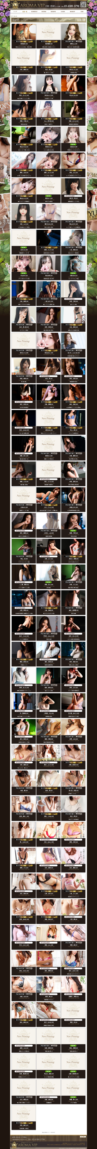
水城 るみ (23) (24, 996)
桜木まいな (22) (73, 69)
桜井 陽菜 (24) (24, 533)
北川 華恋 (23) (24, 1099)
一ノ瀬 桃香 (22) (24, 584)
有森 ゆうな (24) (74, 121)
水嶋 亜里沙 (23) (74, 764)
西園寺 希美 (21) (74, 996)
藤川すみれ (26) (49, 224)
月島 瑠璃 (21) (49, 404)
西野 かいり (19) (49, 172)
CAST (51, 1144)
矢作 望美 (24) (49, 867)
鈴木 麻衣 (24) (24, 1022)
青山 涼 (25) (24, 558)
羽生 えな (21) (73, 172)
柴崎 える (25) (24, 481)
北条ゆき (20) (73, 146)
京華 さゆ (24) (73, 739)
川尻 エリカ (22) (49, 481)
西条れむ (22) (49, 146)
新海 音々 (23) (49, 584)
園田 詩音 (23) (24, 661)
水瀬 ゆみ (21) (73, 275)
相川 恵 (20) (49, 69)
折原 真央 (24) (24, 816)
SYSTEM (63, 1144)
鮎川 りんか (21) (24, 636)
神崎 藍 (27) (73, 945)
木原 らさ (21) (24, 224)
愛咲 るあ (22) (24, 172)
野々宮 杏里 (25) (74, 790)
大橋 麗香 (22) (73, 455)
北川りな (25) (24, 249)
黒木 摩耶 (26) (49, 970)
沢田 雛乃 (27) (24, 1125)
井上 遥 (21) (73, 430)
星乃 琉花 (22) (24, 739)
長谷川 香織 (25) (74, 558)
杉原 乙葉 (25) (73, 301)
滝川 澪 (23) (73, 816)
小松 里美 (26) (73, 327)
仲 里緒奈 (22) (24, 713)
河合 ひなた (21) (24, 970)
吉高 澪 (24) (49, 790)
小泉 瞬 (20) (73, 919)
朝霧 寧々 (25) (73, 1099)
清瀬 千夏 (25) (24, 121)
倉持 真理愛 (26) (74, 610)
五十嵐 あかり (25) (73, 713)
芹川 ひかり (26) (24, 945)
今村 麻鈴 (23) (24, 69)
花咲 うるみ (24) (49, 816)
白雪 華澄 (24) (24, 610)
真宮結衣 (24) (24, 43)
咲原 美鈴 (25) (24, 378)
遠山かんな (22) (24, 198)
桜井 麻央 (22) (49, 687)
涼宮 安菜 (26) (49, 327)
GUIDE (74, 1144)
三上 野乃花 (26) (49, 121)
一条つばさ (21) (49, 301)
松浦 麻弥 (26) (49, 1048)
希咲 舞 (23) (49, 996)
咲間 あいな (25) (24, 687)
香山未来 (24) (49, 275)
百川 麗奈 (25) (73, 867)
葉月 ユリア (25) (49, 764)
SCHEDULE (57, 1144)
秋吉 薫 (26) (24, 790)
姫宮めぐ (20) (49, 455)
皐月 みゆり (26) (74, 970)
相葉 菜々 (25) (24, 455)
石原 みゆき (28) (24, 919)
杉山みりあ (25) (73, 95)
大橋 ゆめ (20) (49, 430)
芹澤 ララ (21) (73, 584)
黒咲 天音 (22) (73, 842)
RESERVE (69, 1144)
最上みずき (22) (73, 224)
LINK (84, 1144)
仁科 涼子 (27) (49, 893)
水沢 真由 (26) (24, 893)
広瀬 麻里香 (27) (74, 1073)
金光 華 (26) (49, 378)
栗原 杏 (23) (73, 1022)
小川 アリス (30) (49, 507)
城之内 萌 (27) (73, 198)
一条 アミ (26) (73, 893)
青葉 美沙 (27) (49, 919)
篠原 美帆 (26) (49, 739)
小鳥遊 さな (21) (49, 713)
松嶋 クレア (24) (49, 249)
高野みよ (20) (73, 43)
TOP (12, 16)
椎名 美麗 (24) (73, 1048)
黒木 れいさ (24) (24, 95)
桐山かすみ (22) (24, 146)
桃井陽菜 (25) (49, 43)
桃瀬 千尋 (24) (73, 533)
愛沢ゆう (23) (49, 198)
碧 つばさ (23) (24, 842)
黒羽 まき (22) (73, 687)
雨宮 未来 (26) (73, 378)
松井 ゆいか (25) (74, 636)
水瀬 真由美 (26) (24, 1073)
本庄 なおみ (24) (24, 430)
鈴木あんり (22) (49, 95)
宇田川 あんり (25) (49, 636)
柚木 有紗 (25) (73, 404)
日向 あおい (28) (49, 842)
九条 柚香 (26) (24, 301)
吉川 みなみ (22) (49, 1022)
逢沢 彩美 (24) (49, 661)
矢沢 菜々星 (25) (24, 327)
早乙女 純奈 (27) (49, 1073)
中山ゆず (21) (24, 275)
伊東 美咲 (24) (73, 481)
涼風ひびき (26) (73, 507)
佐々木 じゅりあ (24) (74, 352)
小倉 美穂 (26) (49, 610)
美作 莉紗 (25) (73, 661)
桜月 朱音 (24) (24, 404)
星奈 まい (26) (49, 945)
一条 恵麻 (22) (73, 249)
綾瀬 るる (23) (24, 1048)
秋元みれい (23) (49, 352)
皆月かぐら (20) (24, 352)
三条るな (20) (24, 507)
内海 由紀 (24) (49, 1099)
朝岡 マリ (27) (24, 867)
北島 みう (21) (49, 558)
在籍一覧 (15, 16)
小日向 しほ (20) (49, 533)
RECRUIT (79, 1144)
